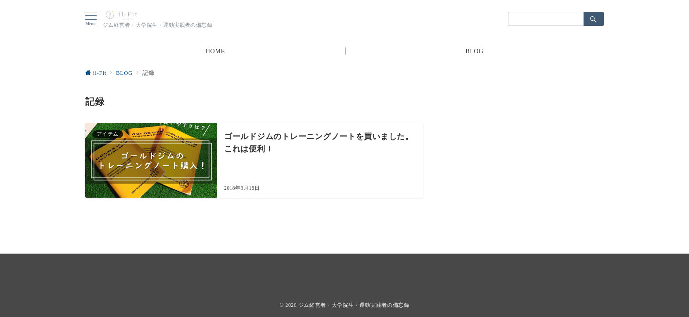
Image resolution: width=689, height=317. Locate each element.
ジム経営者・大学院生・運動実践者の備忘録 (354, 305)
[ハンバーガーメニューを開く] (94, 19)
